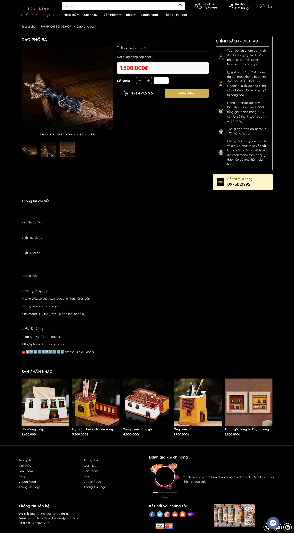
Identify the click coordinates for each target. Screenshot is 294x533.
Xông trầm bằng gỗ (137, 430)
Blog (131, 15)
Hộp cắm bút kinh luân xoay (92, 430)
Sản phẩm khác (37, 372)
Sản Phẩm (113, 15)
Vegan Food (149, 15)
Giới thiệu (91, 15)
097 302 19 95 (40, 524)
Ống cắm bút (183, 430)
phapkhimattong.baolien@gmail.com (54, 519)
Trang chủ (71, 15)
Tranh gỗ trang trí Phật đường (247, 430)
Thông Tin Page (175, 15)
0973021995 (238, 185)
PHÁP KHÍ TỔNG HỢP (56, 27)
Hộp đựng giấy (32, 430)
